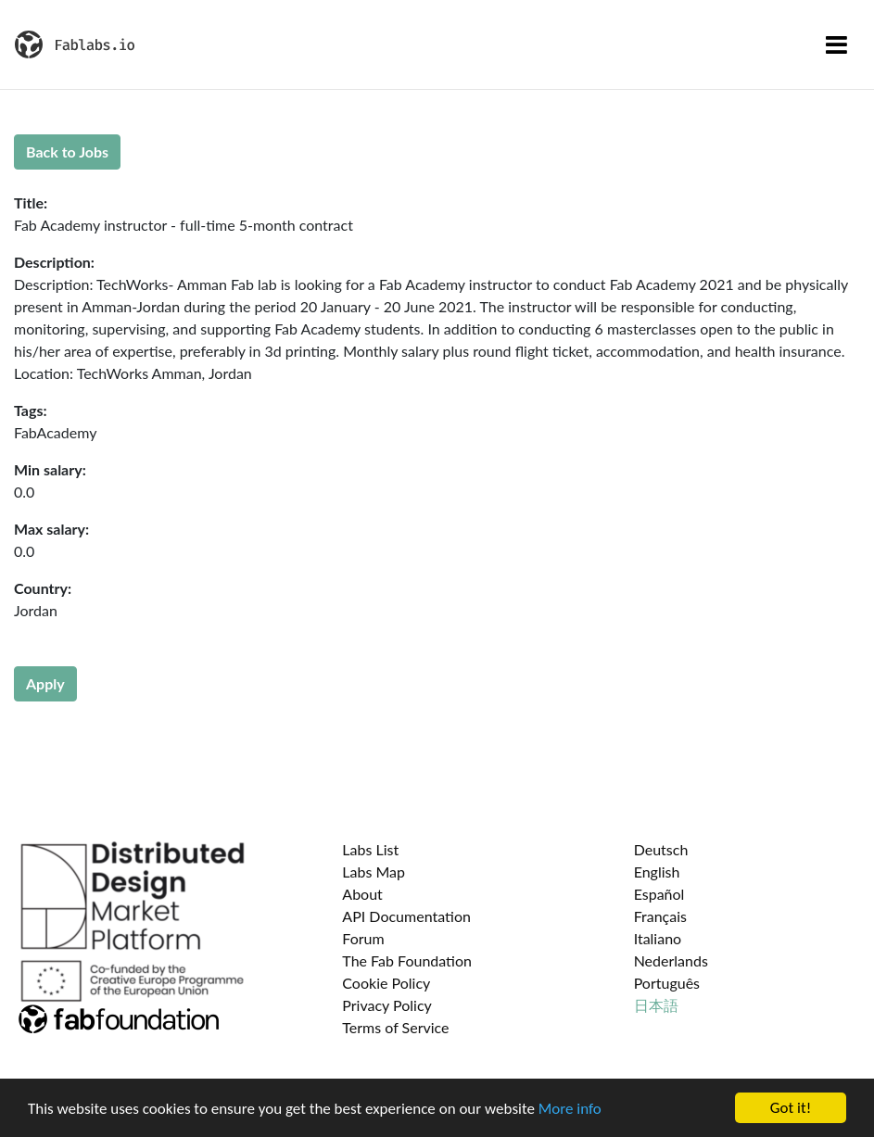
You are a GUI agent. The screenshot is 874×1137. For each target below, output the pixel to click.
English (657, 871)
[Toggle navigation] (836, 44)
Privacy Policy (387, 1005)
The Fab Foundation (407, 960)
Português (667, 983)
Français (660, 916)
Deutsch (661, 849)
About (362, 894)
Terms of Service (395, 1027)
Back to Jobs (67, 151)
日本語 (656, 1005)
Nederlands (671, 960)
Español (659, 894)
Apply (45, 683)
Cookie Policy (386, 983)
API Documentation (406, 916)
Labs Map (373, 871)
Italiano (658, 938)
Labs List (370, 849)
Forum (363, 938)
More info (570, 1108)
